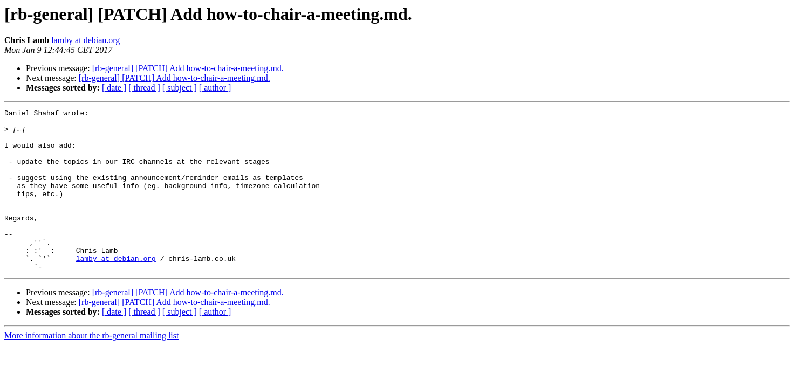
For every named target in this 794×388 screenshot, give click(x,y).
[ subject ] (179, 87)
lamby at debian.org (85, 40)
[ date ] (114, 87)
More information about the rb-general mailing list (91, 367)
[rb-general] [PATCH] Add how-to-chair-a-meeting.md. (188, 68)
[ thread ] (144, 87)
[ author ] (215, 87)
